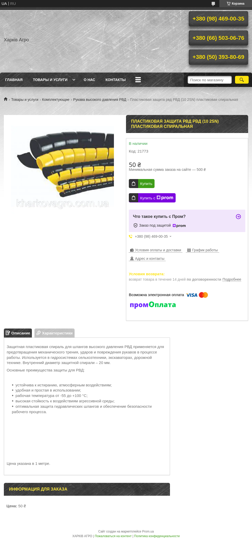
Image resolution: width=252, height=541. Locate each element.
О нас (89, 80)
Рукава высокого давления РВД (99, 99)
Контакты (115, 80)
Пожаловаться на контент (113, 536)
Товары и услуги (50, 80)
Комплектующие (56, 99)
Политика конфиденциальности (157, 536)
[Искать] (242, 80)
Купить (146, 183)
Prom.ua (148, 531)
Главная (14, 80)
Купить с (156, 198)
